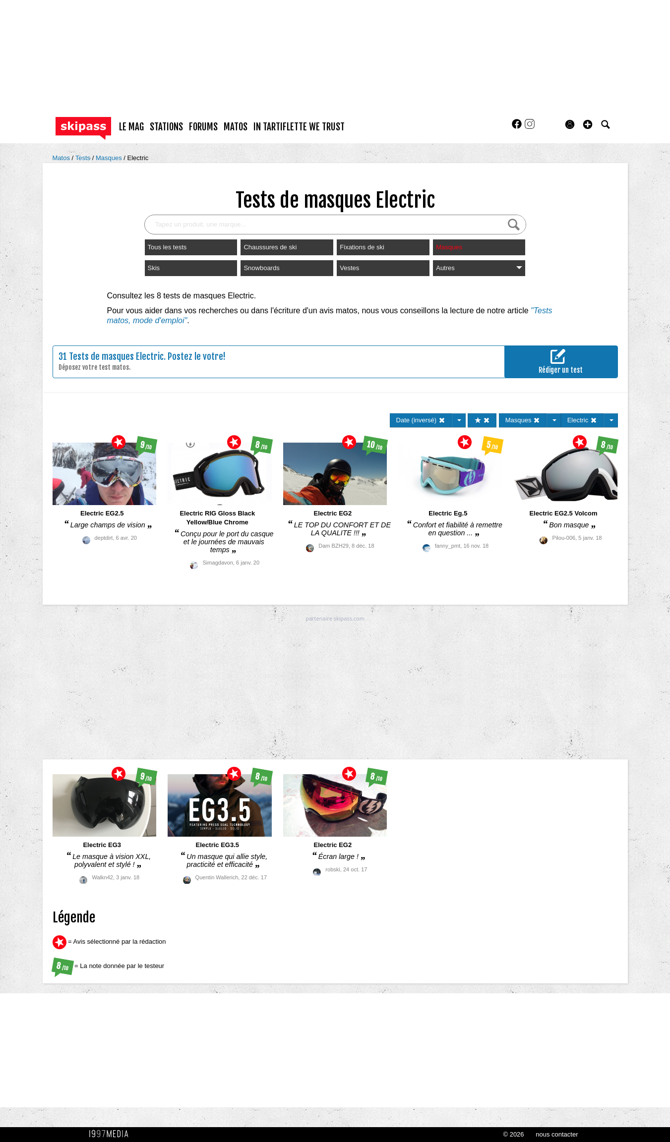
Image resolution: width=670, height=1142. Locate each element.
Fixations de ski (362, 247)
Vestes (349, 268)
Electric (138, 158)
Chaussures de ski (270, 247)
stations (166, 127)
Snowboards (261, 268)
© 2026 (513, 1134)
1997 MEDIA (111, 1134)
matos (235, 127)
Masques (109, 158)
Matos (62, 158)
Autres (479, 268)
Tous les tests (167, 247)
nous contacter (557, 1134)
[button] (587, 124)
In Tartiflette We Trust (299, 127)
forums (203, 127)
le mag (131, 127)
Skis (154, 268)
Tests (83, 158)
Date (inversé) (420, 420)
